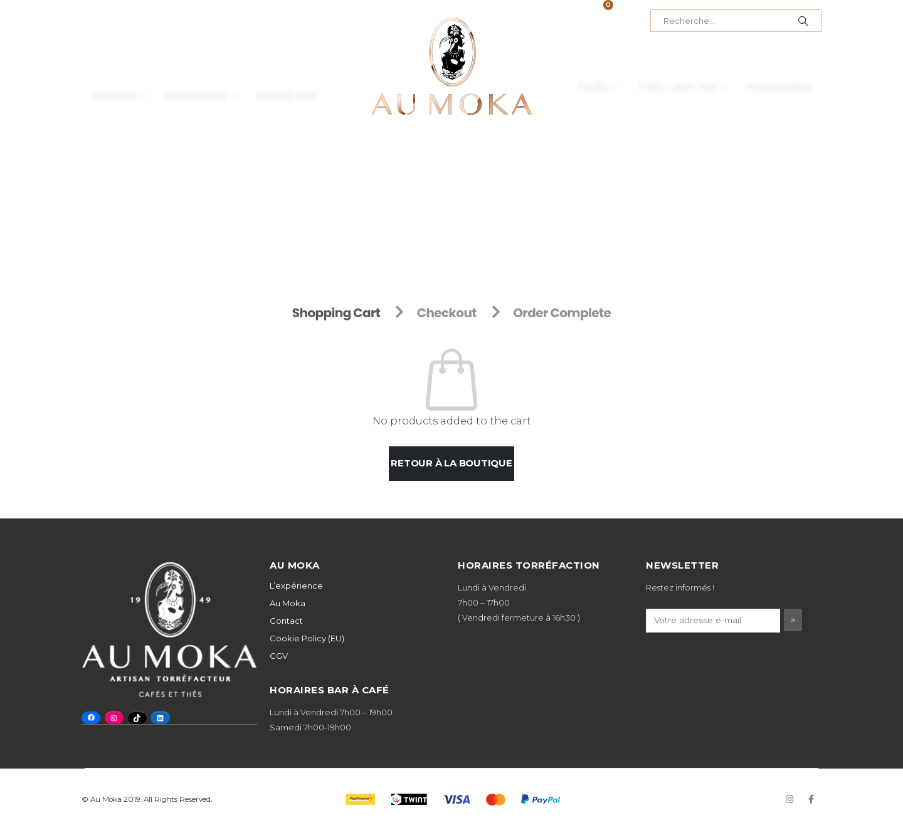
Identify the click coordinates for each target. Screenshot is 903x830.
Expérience (196, 96)
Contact (286, 621)
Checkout (447, 313)
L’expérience (296, 585)
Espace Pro (286, 96)
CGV (279, 656)
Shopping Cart (336, 313)
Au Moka (114, 96)
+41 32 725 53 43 (188, 20)
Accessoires (778, 87)
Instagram (789, 799)
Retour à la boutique (451, 463)
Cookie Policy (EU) (307, 638)
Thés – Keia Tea (677, 87)
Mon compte (536, 20)
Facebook (810, 799)
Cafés (593, 87)
